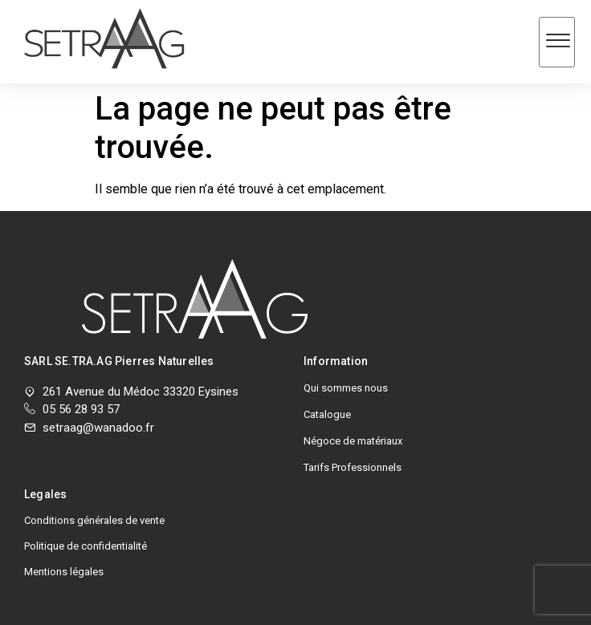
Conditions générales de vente (94, 520)
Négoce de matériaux (353, 441)
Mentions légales (64, 572)
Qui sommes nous (346, 388)
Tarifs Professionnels (352, 467)
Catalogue (327, 414)
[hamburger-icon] (557, 42)
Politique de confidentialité (85, 546)
